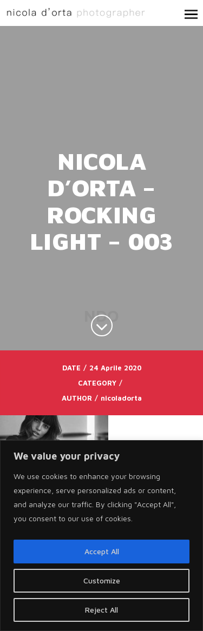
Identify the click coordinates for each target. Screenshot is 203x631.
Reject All (101, 609)
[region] (101, 535)
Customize (101, 580)
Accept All (101, 551)
